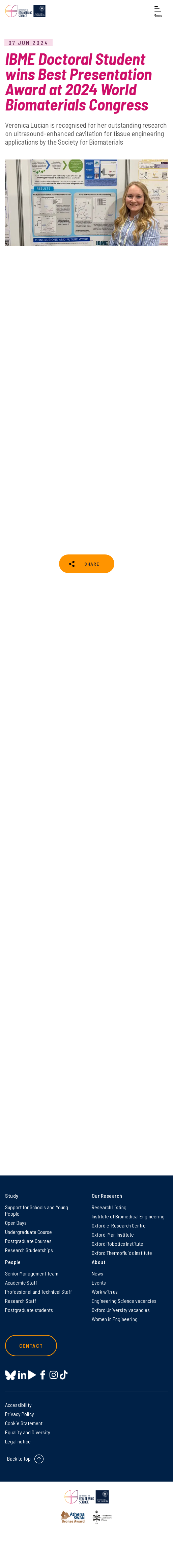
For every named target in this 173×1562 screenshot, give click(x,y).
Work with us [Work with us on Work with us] (105, 1291)
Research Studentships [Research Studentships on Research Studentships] (29, 1250)
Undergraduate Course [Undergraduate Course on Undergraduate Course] (28, 1232)
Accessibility (18, 1405)
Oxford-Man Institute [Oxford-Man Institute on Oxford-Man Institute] (113, 1234)
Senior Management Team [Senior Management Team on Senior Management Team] (31, 1273)
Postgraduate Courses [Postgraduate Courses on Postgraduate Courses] (28, 1241)
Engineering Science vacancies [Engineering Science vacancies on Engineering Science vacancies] (124, 1300)
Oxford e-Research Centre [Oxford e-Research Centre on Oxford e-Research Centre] (119, 1225)
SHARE (91, 564)
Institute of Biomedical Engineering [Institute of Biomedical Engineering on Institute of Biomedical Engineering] (128, 1216)
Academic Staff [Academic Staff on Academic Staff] (21, 1282)
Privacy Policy (19, 1414)
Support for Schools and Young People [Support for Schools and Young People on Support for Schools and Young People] (36, 1210)
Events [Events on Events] (99, 1282)
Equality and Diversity (27, 1432)
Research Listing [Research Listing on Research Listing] (109, 1207)
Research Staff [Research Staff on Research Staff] (20, 1300)
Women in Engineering (115, 1319)
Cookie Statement (23, 1423)
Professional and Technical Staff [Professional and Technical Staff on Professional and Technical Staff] (38, 1291)
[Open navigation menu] (158, 11)
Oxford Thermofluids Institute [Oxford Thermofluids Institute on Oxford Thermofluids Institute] (122, 1252)
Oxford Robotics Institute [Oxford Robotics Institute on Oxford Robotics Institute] (117, 1243)
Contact (31, 1345)
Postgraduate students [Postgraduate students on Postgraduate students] (29, 1310)
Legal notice (18, 1441)
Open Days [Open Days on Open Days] (16, 1222)
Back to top (19, 1458)
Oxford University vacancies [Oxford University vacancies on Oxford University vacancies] (121, 1310)
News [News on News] (97, 1273)
